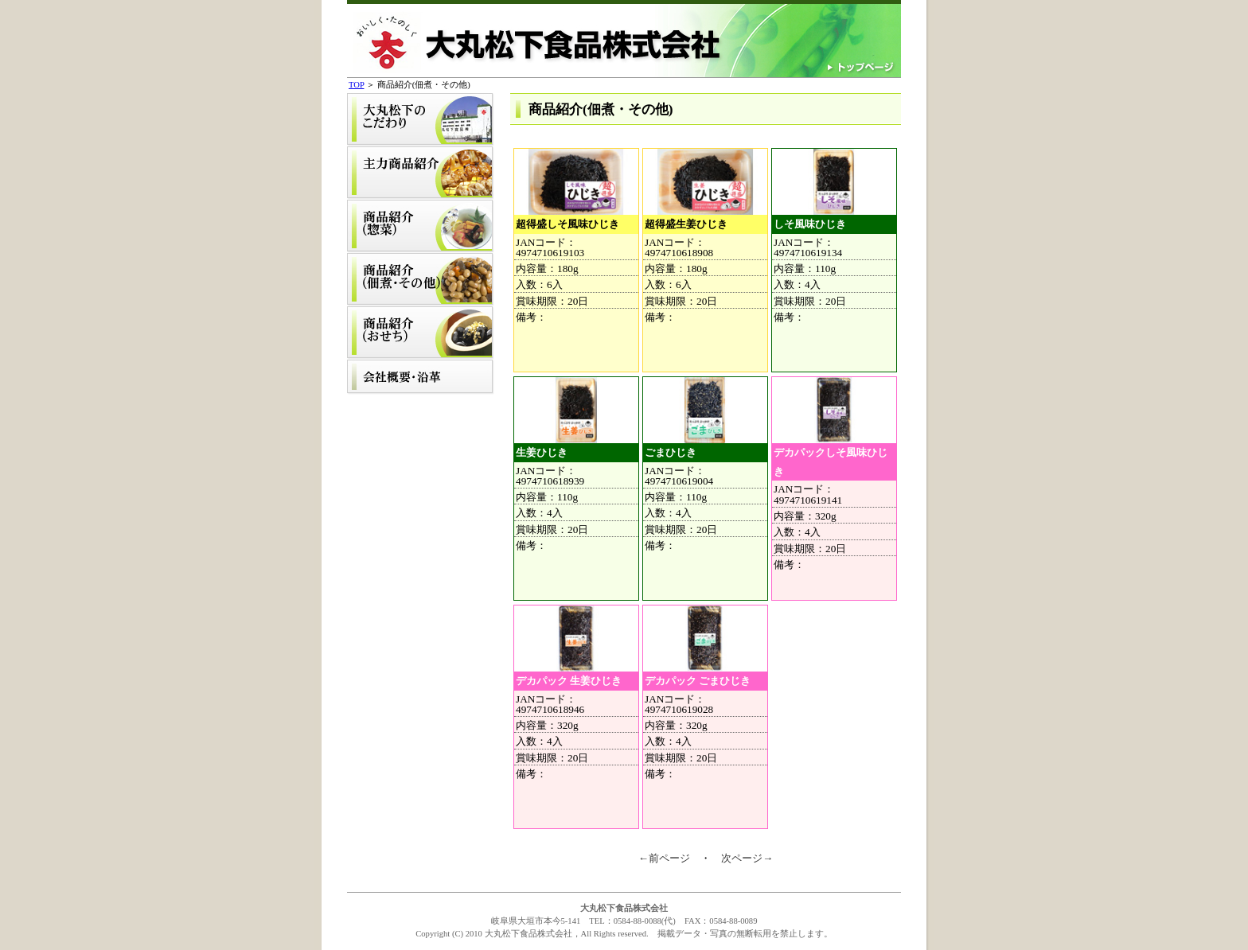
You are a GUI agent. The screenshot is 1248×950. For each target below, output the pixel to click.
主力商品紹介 (421, 173)
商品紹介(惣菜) (421, 226)
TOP (356, 84)
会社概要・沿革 (421, 377)
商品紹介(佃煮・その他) (421, 279)
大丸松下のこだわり (421, 119)
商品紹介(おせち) (421, 333)
